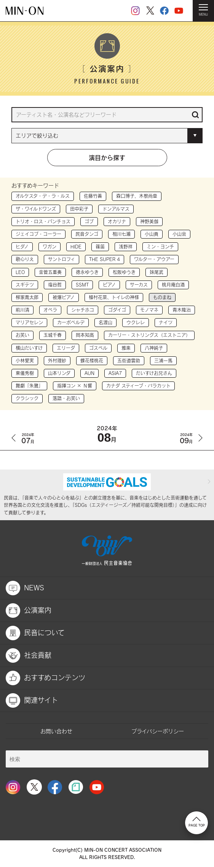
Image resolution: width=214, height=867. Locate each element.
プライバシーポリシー (157, 731)
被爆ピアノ (64, 297)
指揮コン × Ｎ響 (74, 385)
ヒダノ (22, 246)
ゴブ (89, 221)
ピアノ (109, 284)
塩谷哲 (55, 284)
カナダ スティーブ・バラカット (138, 385)
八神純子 (154, 348)
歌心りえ (25, 259)
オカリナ (117, 221)
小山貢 (151, 234)
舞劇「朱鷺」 (29, 385)
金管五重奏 (50, 272)
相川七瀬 (121, 234)
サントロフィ (61, 259)
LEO (20, 272)
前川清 (22, 310)
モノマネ (149, 310)
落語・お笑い (66, 398)
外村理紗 (57, 360)
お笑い (22, 335)
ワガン (49, 246)
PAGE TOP (196, 822)
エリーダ (66, 348)
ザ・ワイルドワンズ (36, 209)
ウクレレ (135, 322)
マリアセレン (29, 322)
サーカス (139, 284)
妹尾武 (156, 272)
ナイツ (165, 322)
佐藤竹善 (93, 196)
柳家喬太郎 (27, 297)
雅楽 (126, 348)
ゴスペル (98, 348)
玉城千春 (52, 335)
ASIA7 (115, 373)
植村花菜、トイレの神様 (114, 297)
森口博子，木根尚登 (136, 196)
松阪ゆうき (124, 272)
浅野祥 (126, 246)
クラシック (27, 398)
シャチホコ (82, 310)
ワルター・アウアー (154, 259)
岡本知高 (85, 335)
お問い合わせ (56, 731)
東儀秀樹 (25, 373)
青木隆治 (181, 310)
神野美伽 (149, 221)
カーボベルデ (71, 322)
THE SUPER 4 (104, 259)
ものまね (162, 297)
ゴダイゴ (117, 310)
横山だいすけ (29, 348)
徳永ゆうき (87, 272)
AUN (89, 373)
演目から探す (107, 157)
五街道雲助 (128, 360)
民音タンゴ (86, 234)
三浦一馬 (163, 360)
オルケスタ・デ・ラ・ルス (43, 196)
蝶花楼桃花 (91, 360)
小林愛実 (25, 360)
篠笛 (100, 246)
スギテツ (25, 284)
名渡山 (105, 322)
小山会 (179, 234)
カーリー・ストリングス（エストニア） (149, 335)
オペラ (50, 310)
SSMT (82, 284)
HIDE (75, 246)
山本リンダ (59, 373)
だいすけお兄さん (154, 373)
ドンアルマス (115, 209)
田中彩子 (79, 209)
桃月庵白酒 (173, 284)
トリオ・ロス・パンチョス (43, 221)
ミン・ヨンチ (160, 246)
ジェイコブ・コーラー (38, 234)
